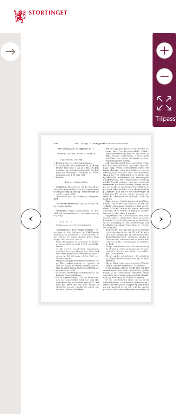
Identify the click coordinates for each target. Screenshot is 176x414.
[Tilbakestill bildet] (164, 103)
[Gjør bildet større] (164, 50)
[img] (41, 15)
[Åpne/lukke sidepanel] (10, 51)
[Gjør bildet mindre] (164, 76)
